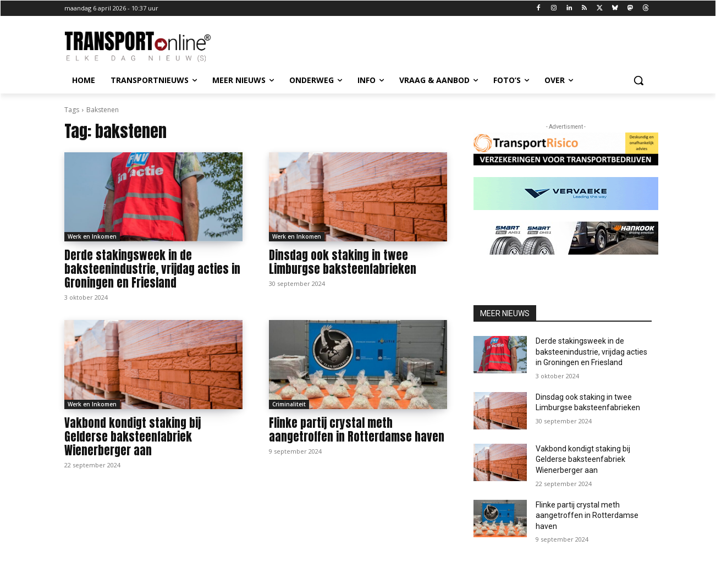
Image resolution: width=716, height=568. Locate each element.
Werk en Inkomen (92, 236)
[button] (638, 80)
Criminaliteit (289, 404)
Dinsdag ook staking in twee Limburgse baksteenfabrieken (342, 262)
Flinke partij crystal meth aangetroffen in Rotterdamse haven (356, 429)
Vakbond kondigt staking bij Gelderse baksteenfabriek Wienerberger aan (132, 436)
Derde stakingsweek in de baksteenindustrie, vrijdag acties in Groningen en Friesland (152, 268)
